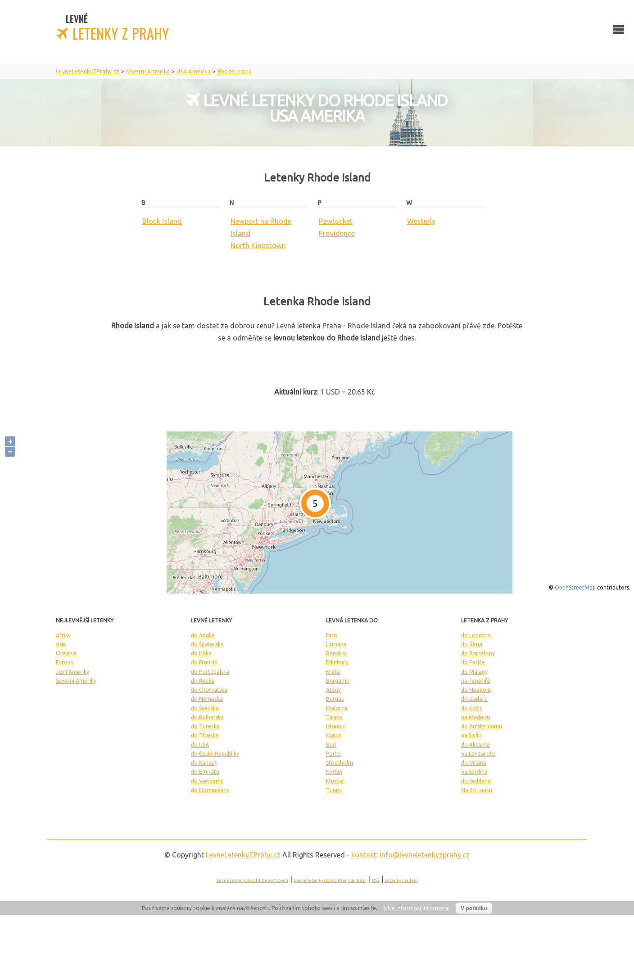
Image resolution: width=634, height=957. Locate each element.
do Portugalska (210, 672)
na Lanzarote (478, 754)
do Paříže (473, 662)
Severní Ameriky (76, 681)
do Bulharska (207, 717)
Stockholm (339, 763)
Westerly (421, 221)
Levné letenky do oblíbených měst (330, 880)
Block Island (162, 221)
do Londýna (476, 635)
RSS (376, 880)
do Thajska (204, 735)
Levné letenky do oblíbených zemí (252, 880)
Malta (333, 735)
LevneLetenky (243, 855)
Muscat (335, 781)
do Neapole (476, 690)
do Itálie (201, 653)
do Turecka (205, 726)
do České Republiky (215, 754)
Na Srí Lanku (476, 790)
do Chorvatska (209, 690)
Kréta (333, 672)
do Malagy (474, 672)
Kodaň (334, 772)
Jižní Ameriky (72, 672)
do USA (200, 745)
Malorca (336, 708)
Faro (331, 635)
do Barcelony (478, 653)
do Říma (471, 644)
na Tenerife (475, 681)
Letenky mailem (401, 880)
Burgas (335, 699)
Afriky (63, 635)
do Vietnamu (207, 781)
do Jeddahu (476, 781)
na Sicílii (471, 735)
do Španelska (207, 644)
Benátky (336, 653)
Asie (61, 644)
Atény (333, 690)
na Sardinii (474, 772)
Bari (331, 745)
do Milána (473, 763)
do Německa (207, 699)
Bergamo (338, 681)
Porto (333, 754)
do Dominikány (210, 790)
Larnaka (336, 644)
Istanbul (336, 726)
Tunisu (334, 790)
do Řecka (202, 681)
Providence (337, 233)
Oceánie (66, 653)
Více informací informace (416, 908)
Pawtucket (336, 221)
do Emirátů (205, 772)
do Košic (471, 708)
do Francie (204, 662)
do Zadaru (474, 699)
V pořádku (474, 908)
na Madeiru (475, 717)
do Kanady (204, 763)
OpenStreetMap (575, 587)
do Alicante (475, 745)
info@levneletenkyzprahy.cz (425, 855)
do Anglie (203, 635)
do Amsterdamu (481, 726)
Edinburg (337, 662)
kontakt (363, 855)
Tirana (334, 717)
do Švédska (205, 708)
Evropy (64, 662)
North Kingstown (258, 245)
